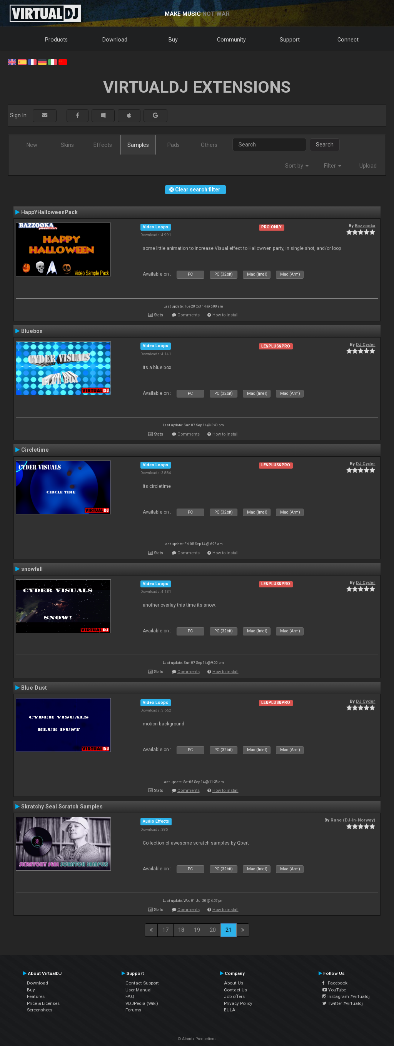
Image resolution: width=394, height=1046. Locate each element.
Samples (138, 145)
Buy (173, 40)
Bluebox (31, 331)
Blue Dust (34, 688)
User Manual (138, 990)
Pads (173, 145)
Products (56, 40)
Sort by (297, 166)
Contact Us (235, 990)
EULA (229, 1010)
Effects (102, 145)
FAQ (129, 996)
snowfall (32, 569)
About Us (233, 983)
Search (325, 144)
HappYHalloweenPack (49, 212)
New (32, 145)
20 (213, 930)
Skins (67, 145)
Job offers (234, 996)
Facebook (334, 983)
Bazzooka (365, 225)
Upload (368, 166)
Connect (348, 40)
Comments (188, 315)
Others (209, 145)
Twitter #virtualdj (342, 1003)
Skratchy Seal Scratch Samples (62, 806)
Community (231, 40)
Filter (332, 166)
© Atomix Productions (197, 1038)
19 (197, 930)
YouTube (334, 990)
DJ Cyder (365, 344)
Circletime (35, 450)
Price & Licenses (43, 1003)
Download (114, 40)
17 (165, 930)
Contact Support (142, 983)
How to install (225, 315)
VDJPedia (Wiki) (141, 1003)
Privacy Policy (238, 1003)
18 (181, 930)
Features (36, 996)
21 (228, 930)
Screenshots (39, 1010)
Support (290, 40)
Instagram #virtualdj (346, 996)
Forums (133, 1010)
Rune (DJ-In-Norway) (353, 820)
